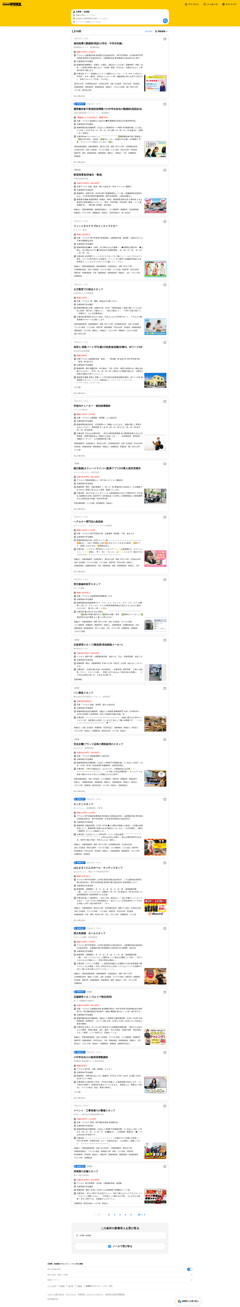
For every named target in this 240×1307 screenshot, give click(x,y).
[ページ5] (131, 1214)
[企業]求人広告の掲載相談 (115, 1294)
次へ (140, 1214)
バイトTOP (51, 1286)
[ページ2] (114, 1214)
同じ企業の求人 (79, 96)
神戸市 (70, 1286)
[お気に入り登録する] (164, 38)
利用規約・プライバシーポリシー (90, 1294)
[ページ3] (120, 1214)
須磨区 (79, 1286)
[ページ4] (125, 1214)
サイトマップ (71, 1294)
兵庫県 (62, 1286)
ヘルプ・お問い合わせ (55, 1294)
